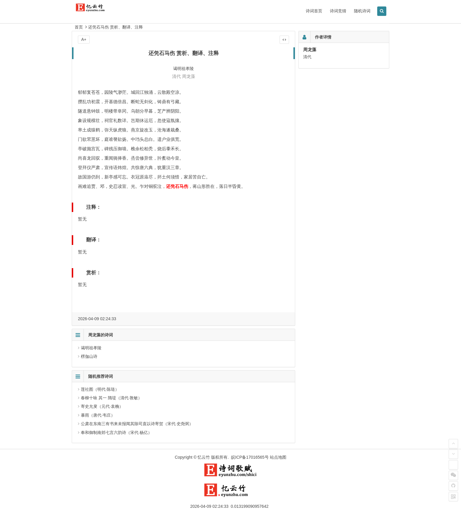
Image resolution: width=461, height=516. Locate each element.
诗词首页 (314, 11)
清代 (176, 76)
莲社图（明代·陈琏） (100, 389)
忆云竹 (204, 457)
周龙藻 (188, 76)
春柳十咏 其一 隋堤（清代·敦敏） (111, 397)
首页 (79, 27)
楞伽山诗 (89, 356)
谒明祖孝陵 (91, 347)
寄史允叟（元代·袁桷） (102, 406)
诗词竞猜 (338, 11)
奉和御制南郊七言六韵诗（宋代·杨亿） (116, 432)
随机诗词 (362, 11)
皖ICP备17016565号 (250, 457)
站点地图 (278, 457)
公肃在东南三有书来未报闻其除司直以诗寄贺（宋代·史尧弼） (137, 423)
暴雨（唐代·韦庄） (98, 415)
